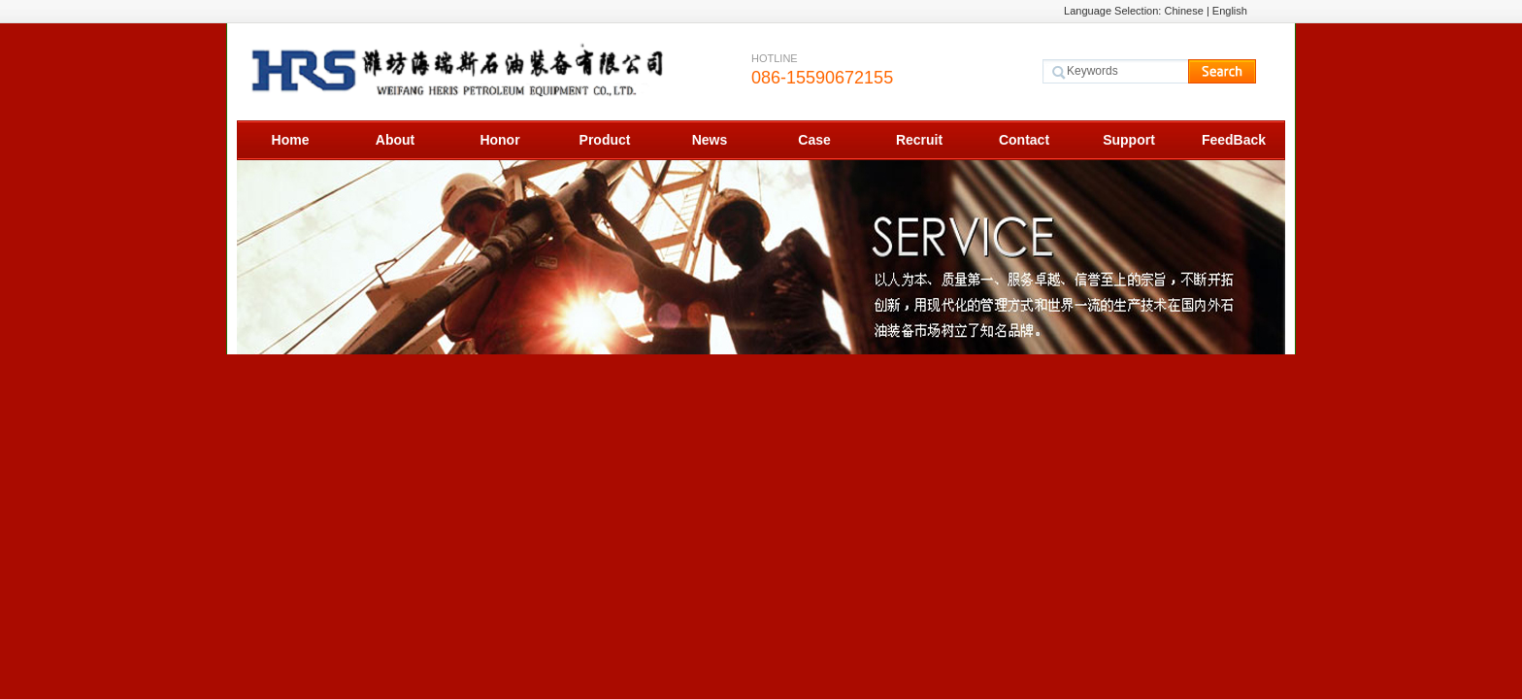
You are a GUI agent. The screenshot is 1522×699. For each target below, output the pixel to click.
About (395, 140)
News (710, 140)
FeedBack (1234, 140)
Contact (1024, 140)
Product (605, 140)
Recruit (919, 140)
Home (291, 140)
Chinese (1183, 11)
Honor (499, 140)
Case (814, 140)
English (1229, 11)
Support (1129, 140)
